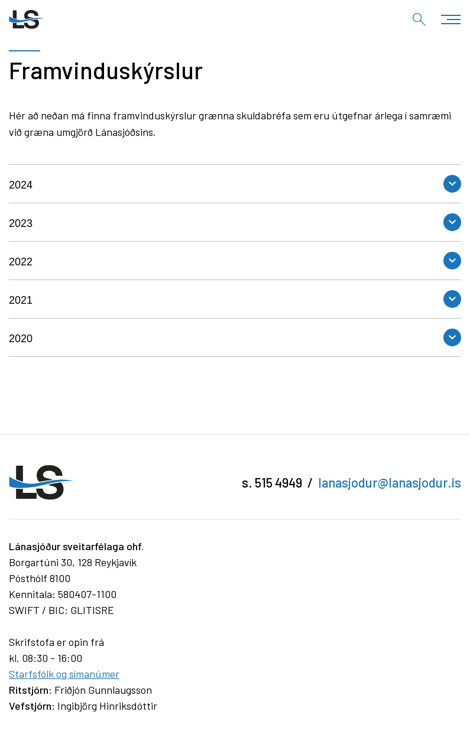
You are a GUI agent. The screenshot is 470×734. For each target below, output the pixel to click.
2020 (21, 339)
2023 (21, 223)
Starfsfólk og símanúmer (64, 673)
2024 (21, 185)
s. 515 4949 (272, 482)
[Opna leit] (419, 19)
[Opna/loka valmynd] (451, 19)
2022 (21, 262)
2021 (21, 300)
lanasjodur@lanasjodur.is (389, 482)
